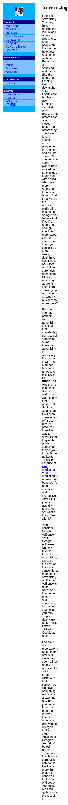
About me (12, 71)
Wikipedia (12, 101)
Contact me (13, 39)
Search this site (16, 46)
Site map (11, 50)
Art (7, 61)
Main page (12, 25)
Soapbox (11, 68)
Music (9, 64)
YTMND (11, 104)
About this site (15, 36)
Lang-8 (10, 97)
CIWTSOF (12, 29)
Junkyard (12, 32)
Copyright (12, 43)
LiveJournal (13, 94)
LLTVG (10, 83)
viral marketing (48, 468)
